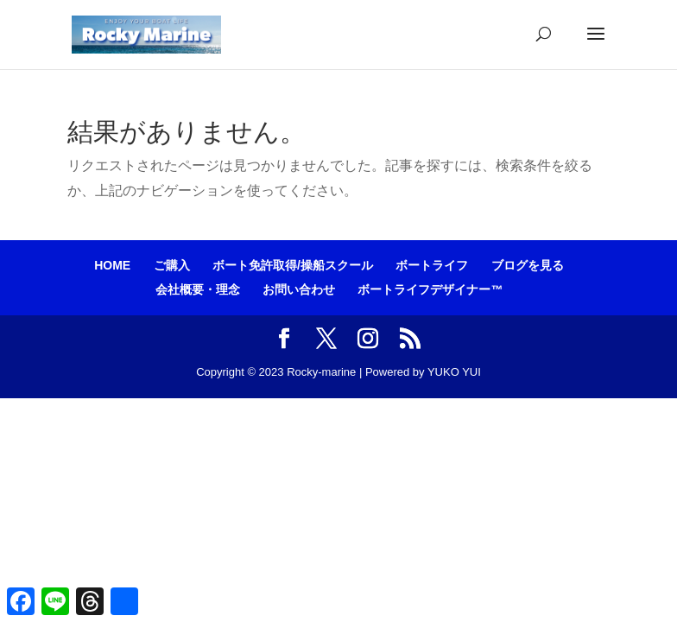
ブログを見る (527, 265)
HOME (112, 265)
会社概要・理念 (197, 289)
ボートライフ (431, 265)
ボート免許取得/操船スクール (292, 265)
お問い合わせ (299, 289)
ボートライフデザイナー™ (430, 289)
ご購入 (172, 265)
